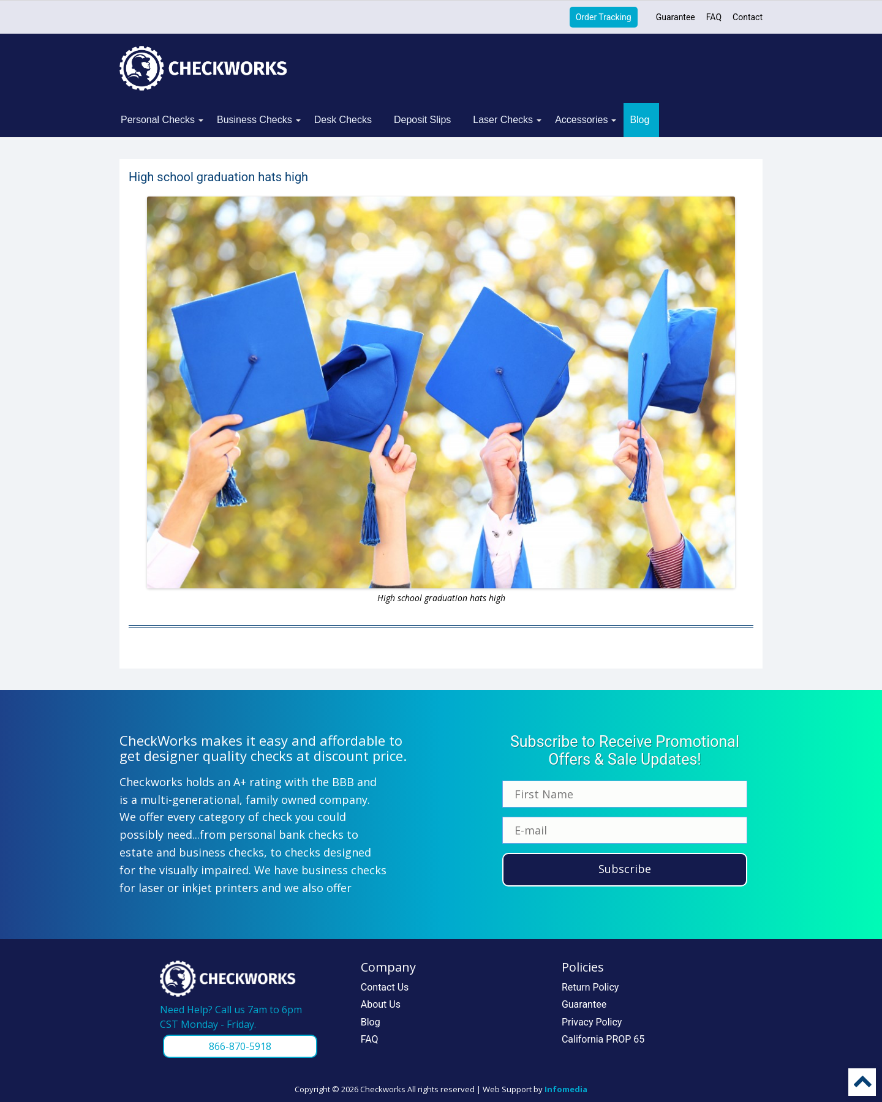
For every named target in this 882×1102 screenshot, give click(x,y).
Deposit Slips (422, 119)
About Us (381, 1004)
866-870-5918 (240, 1046)
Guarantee (675, 17)
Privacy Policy (592, 1022)
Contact (748, 17)
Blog (639, 119)
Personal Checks (158, 119)
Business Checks (254, 119)
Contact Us (385, 987)
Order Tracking (603, 17)
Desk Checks (343, 119)
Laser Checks (503, 119)
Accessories (581, 119)
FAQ (714, 17)
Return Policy (590, 987)
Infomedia (566, 1089)
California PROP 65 (603, 1039)
